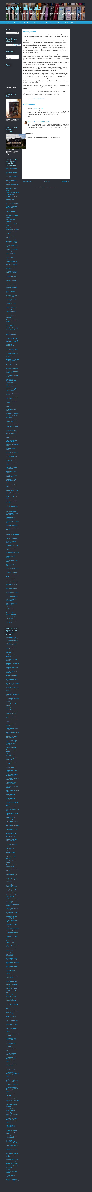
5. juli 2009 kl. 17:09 (38, 108)
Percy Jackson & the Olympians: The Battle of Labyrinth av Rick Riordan (12, 1074)
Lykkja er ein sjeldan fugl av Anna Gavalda (12, 1101)
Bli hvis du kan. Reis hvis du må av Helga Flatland (12, 1146)
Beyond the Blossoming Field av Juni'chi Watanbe (12, 355)
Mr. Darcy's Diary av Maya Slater (11, 542)
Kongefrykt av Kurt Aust (12, 581)
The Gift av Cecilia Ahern (12, 197)
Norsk (37, 100)
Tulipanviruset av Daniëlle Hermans (10, 754)
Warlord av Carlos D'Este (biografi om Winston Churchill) (12, 360)
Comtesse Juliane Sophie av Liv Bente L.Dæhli (11, 972)
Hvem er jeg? (17, 22)
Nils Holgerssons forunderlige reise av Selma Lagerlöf (11, 381)
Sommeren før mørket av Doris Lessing (12, 949)
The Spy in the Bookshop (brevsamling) (12, 1034)
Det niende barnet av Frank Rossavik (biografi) (12, 1180)
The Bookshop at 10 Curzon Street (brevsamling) (11, 1045)
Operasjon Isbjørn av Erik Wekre (11, 676)
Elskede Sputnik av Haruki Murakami (11, 783)
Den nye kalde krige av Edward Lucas (12, 420)
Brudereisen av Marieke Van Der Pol (12, 909)
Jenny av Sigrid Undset (12, 984)
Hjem (9, 22)
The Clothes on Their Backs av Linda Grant (11, 455)
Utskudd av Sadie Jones (12, 525)
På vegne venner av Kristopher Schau (11, 1068)
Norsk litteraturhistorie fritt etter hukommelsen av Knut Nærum (12, 513)
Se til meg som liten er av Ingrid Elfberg (12, 779)
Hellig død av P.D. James (12, 413)
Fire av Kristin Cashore (12, 203)
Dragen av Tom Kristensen (10, 200)
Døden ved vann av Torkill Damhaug (11, 1017)
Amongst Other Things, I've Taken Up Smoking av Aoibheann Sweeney (12, 340)
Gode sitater (49, 22)
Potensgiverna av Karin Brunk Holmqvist (12, 350)
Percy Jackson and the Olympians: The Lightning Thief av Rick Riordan (12, 1120)
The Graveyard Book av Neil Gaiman (12, 177)
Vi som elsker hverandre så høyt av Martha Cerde (12, 228)
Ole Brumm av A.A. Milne (12, 898)
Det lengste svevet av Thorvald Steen (11, 766)
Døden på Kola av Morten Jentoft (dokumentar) (10, 954)
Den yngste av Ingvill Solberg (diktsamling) (11, 959)
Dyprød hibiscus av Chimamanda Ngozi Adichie (11, 1040)
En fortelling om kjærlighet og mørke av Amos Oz (12, 1114)
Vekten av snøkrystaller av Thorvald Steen (12, 774)
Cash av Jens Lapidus (11, 1098)
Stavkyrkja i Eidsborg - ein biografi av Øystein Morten (11, 1132)
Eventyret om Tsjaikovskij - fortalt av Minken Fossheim (12, 700)
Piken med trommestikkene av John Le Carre (12, 592)
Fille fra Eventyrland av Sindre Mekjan (12, 976)
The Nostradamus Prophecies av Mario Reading (11, 1126)
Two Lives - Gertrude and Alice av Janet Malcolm (12, 505)
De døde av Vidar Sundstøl (10, 1176)
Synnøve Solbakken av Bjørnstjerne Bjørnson (12, 980)
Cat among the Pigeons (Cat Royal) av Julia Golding (12, 804)
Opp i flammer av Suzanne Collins (10, 941)
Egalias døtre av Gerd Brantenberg (11, 830)
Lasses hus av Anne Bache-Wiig (11, 459)
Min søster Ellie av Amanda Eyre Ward (11, 613)
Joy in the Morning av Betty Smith (11, 621)
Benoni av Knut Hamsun (12, 596)
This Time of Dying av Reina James (11, 600)
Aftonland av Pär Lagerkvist (10, 849)
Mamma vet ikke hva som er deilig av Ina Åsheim (11, 840)
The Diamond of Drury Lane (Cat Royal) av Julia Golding (12, 809)
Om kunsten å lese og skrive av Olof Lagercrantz (11, 605)
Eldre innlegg (65, 181)
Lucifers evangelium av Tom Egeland (12, 181)
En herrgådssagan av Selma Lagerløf (11, 1136)
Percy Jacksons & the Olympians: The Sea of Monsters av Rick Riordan (12, 1089)
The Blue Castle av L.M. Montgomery (12, 316)
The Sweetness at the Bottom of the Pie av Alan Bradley (12, 1030)
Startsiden (46, 181)
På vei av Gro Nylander (12, 1084)
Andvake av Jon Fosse (12, 538)
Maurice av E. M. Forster (12, 1159)
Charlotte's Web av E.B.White (11, 281)
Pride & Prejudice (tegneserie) (10, 258)
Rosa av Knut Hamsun (11, 452)
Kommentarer (11, 58)
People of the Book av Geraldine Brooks (11, 440)
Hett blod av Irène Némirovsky (10, 292)
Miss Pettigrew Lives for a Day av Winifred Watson (12, 1155)
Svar (29, 116)
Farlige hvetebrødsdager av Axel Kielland (12, 193)
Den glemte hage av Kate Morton (11, 335)
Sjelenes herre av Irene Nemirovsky (12, 250)
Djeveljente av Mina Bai (12, 368)
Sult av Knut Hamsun (11, 579)
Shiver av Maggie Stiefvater (10, 799)
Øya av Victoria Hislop (11, 532)
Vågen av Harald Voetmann (10, 651)
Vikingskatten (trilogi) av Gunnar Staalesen (12, 1021)
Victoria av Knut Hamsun (12, 424)
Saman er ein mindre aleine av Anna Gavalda (12, 1162)
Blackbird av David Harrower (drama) (10, 1109)
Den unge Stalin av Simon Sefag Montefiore (12, 571)
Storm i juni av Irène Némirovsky (11, 308)
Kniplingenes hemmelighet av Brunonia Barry (10, 345)
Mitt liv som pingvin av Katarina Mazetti (11, 169)
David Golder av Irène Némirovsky (11, 267)
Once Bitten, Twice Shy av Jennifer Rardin (12, 328)
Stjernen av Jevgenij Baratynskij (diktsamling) (12, 1003)
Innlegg (9, 55)
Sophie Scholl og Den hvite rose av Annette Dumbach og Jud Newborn (11, 742)
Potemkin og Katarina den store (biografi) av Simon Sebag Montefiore (12, 241)
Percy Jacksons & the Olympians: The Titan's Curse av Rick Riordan (12, 1080)
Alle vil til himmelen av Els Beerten (11, 762)
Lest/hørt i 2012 (69, 22)
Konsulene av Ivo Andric (12, 509)
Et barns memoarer (11, 747)
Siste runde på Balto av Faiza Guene (12, 822)
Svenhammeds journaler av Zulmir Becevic (12, 814)
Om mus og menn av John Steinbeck (11, 737)
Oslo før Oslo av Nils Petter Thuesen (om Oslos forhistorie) (11, 835)
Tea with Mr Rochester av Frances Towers (11, 712)
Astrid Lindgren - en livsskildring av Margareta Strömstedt (11, 885)
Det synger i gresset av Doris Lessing (12, 385)
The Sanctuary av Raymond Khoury (10, 517)
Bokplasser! (59, 22)
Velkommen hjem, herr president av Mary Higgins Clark (11, 481)
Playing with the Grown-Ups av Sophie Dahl (12, 643)
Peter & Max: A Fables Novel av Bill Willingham (12, 987)
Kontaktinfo (27, 22)
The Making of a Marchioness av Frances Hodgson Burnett (12, 694)
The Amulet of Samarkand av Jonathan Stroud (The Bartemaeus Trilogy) (12, 903)
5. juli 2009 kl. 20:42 (44, 121)
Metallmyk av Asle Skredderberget (10, 818)
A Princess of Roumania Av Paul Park (12, 372)
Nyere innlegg (27, 181)
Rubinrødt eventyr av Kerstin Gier (11, 708)
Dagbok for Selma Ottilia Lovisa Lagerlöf (12, 296)
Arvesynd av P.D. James (12, 545)
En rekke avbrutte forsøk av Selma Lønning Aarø (12, 246)
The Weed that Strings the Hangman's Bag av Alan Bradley (12, 880)
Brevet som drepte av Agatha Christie (11, 1064)
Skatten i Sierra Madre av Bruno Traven (11, 921)
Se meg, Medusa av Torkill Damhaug (11, 1053)
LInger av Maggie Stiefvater (10, 795)
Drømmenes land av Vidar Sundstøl (11, 617)
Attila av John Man (10, 332)
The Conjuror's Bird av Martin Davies (11, 476)
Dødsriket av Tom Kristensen (10, 220)
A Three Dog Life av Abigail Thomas (11, 300)
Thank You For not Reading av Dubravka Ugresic (11, 1171)
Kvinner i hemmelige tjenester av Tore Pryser (12, 489)
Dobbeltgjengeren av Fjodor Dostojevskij (11, 999)
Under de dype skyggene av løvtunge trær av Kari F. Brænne (12, 689)
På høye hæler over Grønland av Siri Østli (11, 277)
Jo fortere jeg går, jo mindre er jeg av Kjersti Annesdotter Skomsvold (12, 639)
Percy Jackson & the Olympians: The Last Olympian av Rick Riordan (11, 1059)
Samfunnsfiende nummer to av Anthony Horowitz (12, 929)
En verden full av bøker (24, 8)
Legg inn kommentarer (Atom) (49, 187)
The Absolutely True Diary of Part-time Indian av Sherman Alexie (12, 432)
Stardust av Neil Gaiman (12, 568)
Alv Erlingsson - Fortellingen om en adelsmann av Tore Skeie (12, 1141)
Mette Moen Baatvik (33, 121)
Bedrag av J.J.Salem (11, 284)
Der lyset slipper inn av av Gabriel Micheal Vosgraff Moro (12, 207)
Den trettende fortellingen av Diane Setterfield (12, 684)
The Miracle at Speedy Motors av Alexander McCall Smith (11, 273)
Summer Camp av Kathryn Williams (10, 324)
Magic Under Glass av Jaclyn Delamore (11, 865)
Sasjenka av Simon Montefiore (11, 861)
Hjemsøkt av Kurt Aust (11, 588)
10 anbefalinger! (38, 22)
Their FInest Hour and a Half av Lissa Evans (12, 995)
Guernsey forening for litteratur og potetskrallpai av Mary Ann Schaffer (12, 263)
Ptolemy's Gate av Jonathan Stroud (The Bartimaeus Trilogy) (11, 874)
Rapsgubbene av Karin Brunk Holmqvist (12, 895)
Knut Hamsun (31, 100)
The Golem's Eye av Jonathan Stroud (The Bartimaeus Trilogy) (11, 891)
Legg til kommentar (29, 133)
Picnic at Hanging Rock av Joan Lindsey (12, 389)
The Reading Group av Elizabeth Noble (12, 467)
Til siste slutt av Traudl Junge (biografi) (11, 917)
